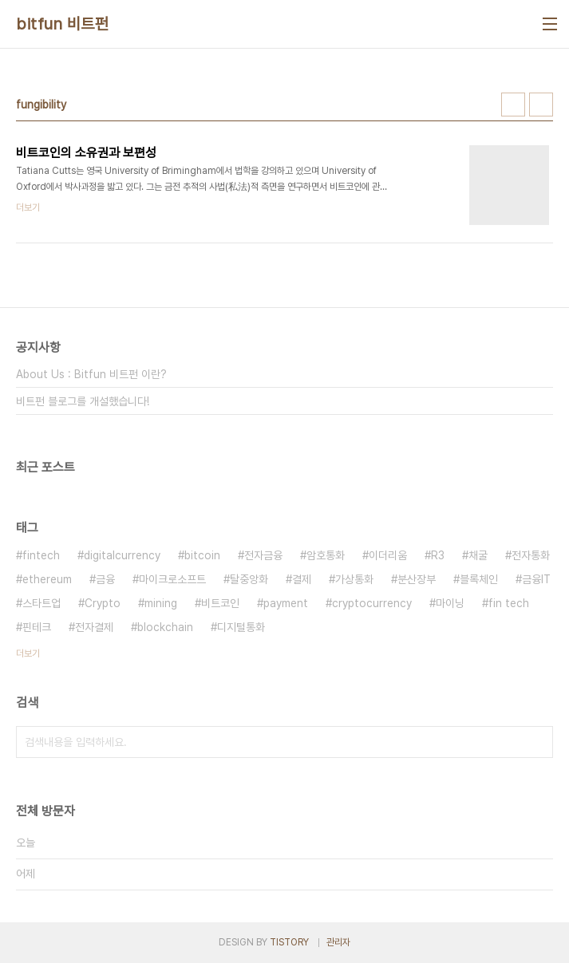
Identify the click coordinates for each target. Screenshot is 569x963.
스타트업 (41, 603)
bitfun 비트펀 (62, 24)
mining (160, 603)
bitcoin (202, 555)
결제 (301, 579)
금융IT (536, 579)
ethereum (47, 579)
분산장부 (416, 579)
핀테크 (36, 627)
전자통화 (531, 555)
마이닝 (450, 603)
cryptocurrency (372, 603)
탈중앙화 (249, 579)
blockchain (165, 627)
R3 (438, 555)
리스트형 (541, 104)
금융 (105, 579)
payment (285, 603)
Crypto (103, 603)
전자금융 (263, 555)
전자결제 (94, 627)
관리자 (338, 942)
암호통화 (325, 555)
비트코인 (220, 603)
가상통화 (354, 579)
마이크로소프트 (172, 579)
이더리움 (388, 555)
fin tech (508, 603)
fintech (41, 555)
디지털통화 (241, 627)
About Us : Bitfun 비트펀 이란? (91, 374)
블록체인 (479, 579)
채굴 (478, 555)
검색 (537, 742)
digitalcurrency (122, 555)
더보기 (28, 653)
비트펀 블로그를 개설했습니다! (82, 401)
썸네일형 (513, 104)
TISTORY (289, 942)
